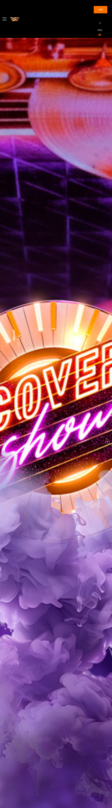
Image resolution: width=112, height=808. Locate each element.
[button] (4, 442)
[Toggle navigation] (4, 19)
